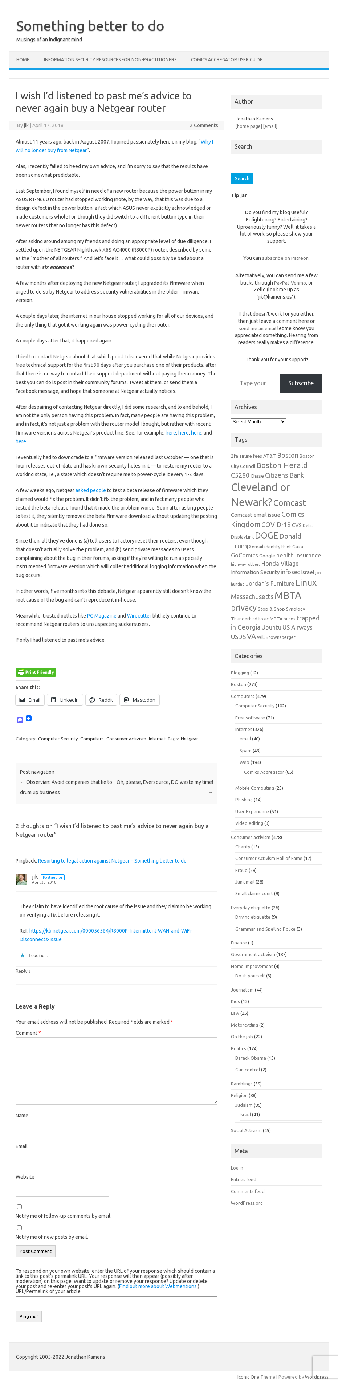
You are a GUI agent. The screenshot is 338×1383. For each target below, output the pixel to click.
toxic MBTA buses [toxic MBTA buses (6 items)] (277, 618)
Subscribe (301, 383)
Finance (239, 942)
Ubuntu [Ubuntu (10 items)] (271, 627)
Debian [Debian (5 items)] (309, 525)
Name (22, 1115)
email (245, 738)
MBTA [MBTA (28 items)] (287, 595)
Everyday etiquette (250, 907)
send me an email (257, 328)
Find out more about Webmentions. (158, 1286)
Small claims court (254, 893)
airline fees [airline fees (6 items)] (250, 455)
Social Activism (246, 1130)
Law (235, 1013)
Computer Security (58, 738)
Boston (238, 684)
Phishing (244, 799)
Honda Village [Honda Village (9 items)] (279, 563)
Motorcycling (244, 1024)
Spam (246, 750)
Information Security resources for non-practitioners (110, 59)
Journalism (242, 989)
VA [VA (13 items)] (251, 636)
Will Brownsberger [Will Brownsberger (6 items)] (276, 637)
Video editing (249, 823)
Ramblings (242, 1083)
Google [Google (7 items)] (267, 555)
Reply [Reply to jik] (21, 970)
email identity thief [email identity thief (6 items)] (271, 546)
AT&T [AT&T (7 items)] (269, 456)
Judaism (244, 1105)
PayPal (281, 283)
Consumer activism (126, 738)
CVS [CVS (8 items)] (297, 525)
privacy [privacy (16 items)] (244, 607)
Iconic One (248, 1376)
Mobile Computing (254, 787)
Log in (237, 1167)
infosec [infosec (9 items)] (290, 572)
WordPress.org (247, 1202)
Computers (92, 738)
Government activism (253, 954)
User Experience (252, 811)
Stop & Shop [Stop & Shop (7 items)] (271, 609)
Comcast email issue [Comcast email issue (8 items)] (255, 515)
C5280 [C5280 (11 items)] (240, 475)
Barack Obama (250, 1057)
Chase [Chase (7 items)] (257, 476)
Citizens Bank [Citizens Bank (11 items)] (284, 475)
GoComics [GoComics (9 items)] (244, 555)
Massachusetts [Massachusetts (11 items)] (252, 596)
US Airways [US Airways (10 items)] (297, 627)
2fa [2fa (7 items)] (234, 456)
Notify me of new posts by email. (52, 1237)
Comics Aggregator (264, 771)
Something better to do (90, 25)
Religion (239, 1095)
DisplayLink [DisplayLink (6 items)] (242, 536)
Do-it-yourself (250, 975)
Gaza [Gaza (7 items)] (297, 546)
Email (22, 1146)
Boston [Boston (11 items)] (287, 455)
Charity (242, 846)
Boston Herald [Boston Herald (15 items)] (282, 465)
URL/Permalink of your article (48, 1291)
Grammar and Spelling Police (265, 928)
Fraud (241, 870)
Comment (28, 1033)
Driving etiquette (252, 916)
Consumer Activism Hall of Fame (268, 858)
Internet (157, 738)
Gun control (247, 1069)
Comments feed (248, 1191)
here (171, 433)
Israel (245, 1114)
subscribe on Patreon (285, 258)
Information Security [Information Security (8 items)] (255, 572)
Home (22, 59)
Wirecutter (139, 616)
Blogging (240, 672)
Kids (235, 1001)
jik (26, 125)
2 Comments (204, 125)
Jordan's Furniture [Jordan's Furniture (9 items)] (270, 583)
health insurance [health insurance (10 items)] (298, 555)
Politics (238, 1048)
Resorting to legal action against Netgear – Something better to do (112, 861)
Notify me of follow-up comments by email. (63, 1216)
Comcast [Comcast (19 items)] (289, 502)
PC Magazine (102, 616)
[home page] (249, 126)
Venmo (298, 283)
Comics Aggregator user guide (226, 59)
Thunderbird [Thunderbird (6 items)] (244, 618)
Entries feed (243, 1179)
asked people (91, 490)
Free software (250, 717)
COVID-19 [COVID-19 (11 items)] (276, 524)
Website (25, 1177)
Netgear (189, 738)
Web (244, 762)
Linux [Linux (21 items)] (306, 582)
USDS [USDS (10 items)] (238, 636)
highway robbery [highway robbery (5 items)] (245, 564)
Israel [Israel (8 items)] (307, 572)
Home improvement (252, 966)
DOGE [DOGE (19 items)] (266, 535)
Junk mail (244, 881)
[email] (270, 126)
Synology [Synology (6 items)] (295, 608)
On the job (242, 1036)
